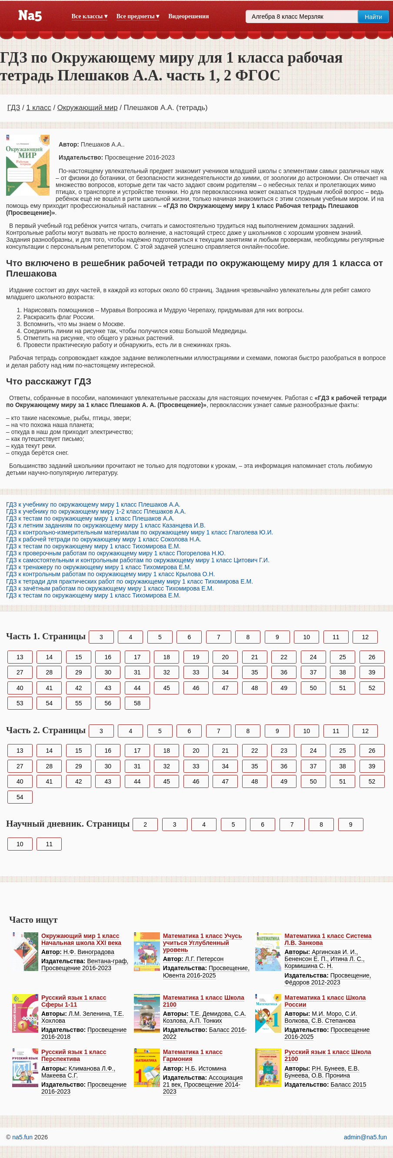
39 (372, 672)
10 (306, 637)
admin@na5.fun (365, 1137)
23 (283, 750)
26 (372, 657)
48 (254, 687)
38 (342, 672)
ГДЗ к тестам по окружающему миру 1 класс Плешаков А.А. (90, 518)
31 (137, 672)
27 (20, 672)
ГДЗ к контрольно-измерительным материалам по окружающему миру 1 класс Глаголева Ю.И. (139, 532)
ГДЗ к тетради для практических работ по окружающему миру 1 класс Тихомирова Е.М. (129, 581)
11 (336, 637)
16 (107, 657)
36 (283, 672)
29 (78, 672)
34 (225, 672)
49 (283, 687)
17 (137, 657)
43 (107, 687)
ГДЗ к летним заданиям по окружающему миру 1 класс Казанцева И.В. (106, 525)
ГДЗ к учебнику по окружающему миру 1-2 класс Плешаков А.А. (96, 511)
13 (20, 657)
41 (49, 687)
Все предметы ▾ (138, 16)
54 (49, 703)
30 (107, 672)
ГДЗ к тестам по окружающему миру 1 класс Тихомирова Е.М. (93, 546)
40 (20, 687)
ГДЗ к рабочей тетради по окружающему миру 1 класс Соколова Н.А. (103, 539)
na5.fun (22, 1137)
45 (166, 687)
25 (342, 657)
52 (372, 687)
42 (78, 687)
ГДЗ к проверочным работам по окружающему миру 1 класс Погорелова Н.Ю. (116, 553)
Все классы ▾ (89, 16)
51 (342, 687)
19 (196, 657)
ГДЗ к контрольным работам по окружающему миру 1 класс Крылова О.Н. (110, 574)
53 (20, 703)
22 (283, 657)
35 (254, 672)
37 (313, 672)
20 (225, 657)
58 (137, 703)
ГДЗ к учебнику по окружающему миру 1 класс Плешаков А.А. (93, 504)
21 (254, 657)
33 (196, 672)
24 (313, 657)
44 (137, 687)
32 (166, 672)
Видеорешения (188, 16)
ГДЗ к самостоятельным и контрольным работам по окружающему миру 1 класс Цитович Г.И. (138, 560)
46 (196, 687)
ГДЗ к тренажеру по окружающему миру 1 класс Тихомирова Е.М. (98, 567)
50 (313, 687)
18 (166, 657)
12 (365, 637)
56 (107, 703)
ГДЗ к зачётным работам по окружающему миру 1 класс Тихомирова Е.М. (110, 588)
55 (78, 703)
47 (225, 687)
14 (49, 657)
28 (49, 672)
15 (78, 657)
